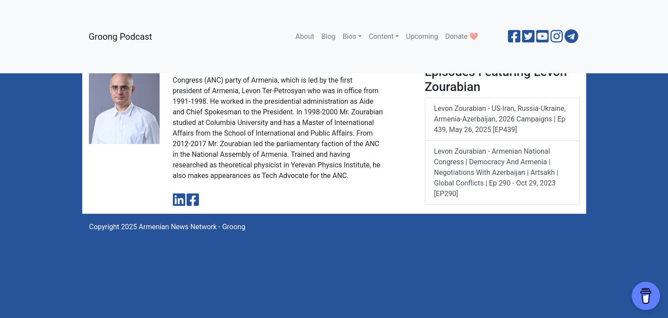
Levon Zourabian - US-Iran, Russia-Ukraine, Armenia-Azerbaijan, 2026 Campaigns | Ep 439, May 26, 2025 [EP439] (500, 119)
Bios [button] (349, 36)
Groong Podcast (121, 36)
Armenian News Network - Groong (192, 227)
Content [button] (381, 36)
